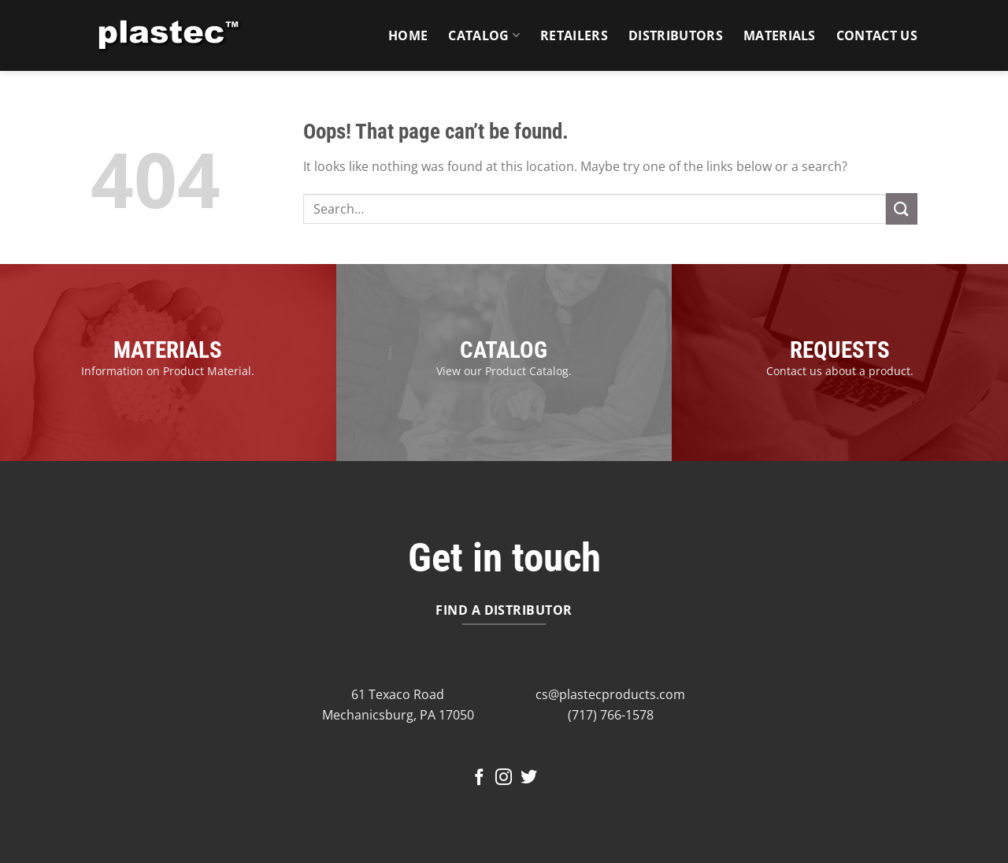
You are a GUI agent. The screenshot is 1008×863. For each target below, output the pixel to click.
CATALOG (503, 350)
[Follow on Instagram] (503, 778)
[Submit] (901, 208)
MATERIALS (167, 350)
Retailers (574, 35)
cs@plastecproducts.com (610, 694)
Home (408, 35)
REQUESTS (840, 350)
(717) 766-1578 (611, 715)
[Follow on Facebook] (479, 778)
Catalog (484, 35)
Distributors (675, 35)
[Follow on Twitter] (529, 778)
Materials (779, 35)
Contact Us (876, 35)
